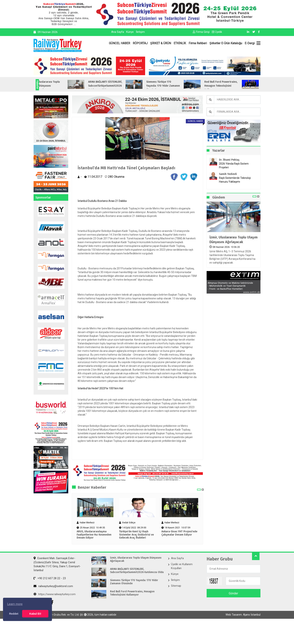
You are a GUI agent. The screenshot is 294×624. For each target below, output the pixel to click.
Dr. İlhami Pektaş (229, 159)
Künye (130, 32)
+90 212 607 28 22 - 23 (50, 578)
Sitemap (176, 586)
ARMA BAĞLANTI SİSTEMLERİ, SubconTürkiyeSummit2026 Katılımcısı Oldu (137, 571)
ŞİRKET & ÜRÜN (160, 43)
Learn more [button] (14, 604)
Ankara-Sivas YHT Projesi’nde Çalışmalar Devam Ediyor (179, 533)
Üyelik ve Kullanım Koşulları (182, 566)
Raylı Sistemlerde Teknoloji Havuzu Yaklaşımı (235, 179)
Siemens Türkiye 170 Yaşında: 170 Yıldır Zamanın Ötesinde (134, 582)
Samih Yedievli (228, 174)
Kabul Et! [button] (35, 613)
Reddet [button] (13, 613)
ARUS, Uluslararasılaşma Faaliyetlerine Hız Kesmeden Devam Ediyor (94, 535)
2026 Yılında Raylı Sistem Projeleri (234, 165)
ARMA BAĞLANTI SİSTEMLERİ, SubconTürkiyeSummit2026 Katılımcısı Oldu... (120, 85)
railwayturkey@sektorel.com (53, 586)
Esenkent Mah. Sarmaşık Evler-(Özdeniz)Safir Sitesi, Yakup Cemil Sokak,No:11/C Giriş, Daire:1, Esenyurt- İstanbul (57, 564)
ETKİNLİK (180, 43)
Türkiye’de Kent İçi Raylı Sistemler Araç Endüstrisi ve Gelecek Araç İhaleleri (136, 535)
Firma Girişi (201, 32)
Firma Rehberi (198, 43)
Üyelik (217, 32)
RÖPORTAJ (140, 43)
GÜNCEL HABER (119, 43)
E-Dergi (250, 43)
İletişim (140, 32)
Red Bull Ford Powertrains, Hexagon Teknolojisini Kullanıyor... (236, 85)
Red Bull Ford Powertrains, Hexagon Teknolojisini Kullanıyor (132, 594)
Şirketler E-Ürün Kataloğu (225, 43)
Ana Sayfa (117, 32)
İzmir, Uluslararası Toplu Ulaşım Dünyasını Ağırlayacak (233, 239)
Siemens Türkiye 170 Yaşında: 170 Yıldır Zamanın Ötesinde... (178, 85)
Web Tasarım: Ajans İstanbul (243, 616)
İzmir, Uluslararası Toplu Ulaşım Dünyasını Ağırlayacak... (60, 85)
